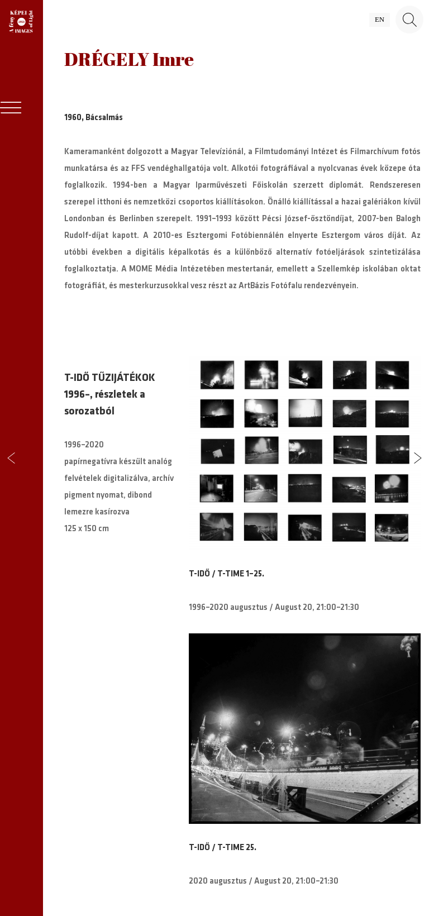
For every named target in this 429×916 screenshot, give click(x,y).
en (379, 19)
